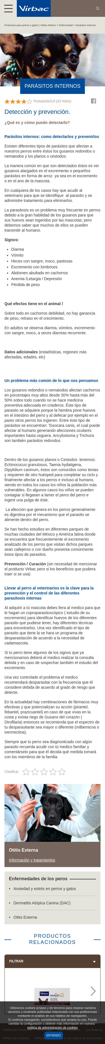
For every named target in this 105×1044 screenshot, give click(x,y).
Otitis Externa (25, 917)
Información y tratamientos (32, 860)
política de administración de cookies (52, 1027)
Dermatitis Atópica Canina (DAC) (42, 903)
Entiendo (53, 1035)
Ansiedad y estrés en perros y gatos (44, 888)
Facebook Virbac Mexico (93, 100)
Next (93, 991)
